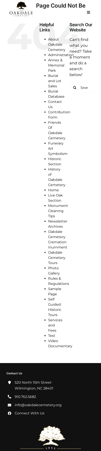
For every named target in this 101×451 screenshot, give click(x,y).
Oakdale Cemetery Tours (56, 257)
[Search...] (82, 87)
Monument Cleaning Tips (58, 211)
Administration (61, 55)
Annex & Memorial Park (56, 65)
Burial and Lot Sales (54, 81)
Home (53, 190)
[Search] (74, 87)
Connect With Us (29, 413)
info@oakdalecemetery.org (38, 405)
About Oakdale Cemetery (56, 44)
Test (51, 336)
